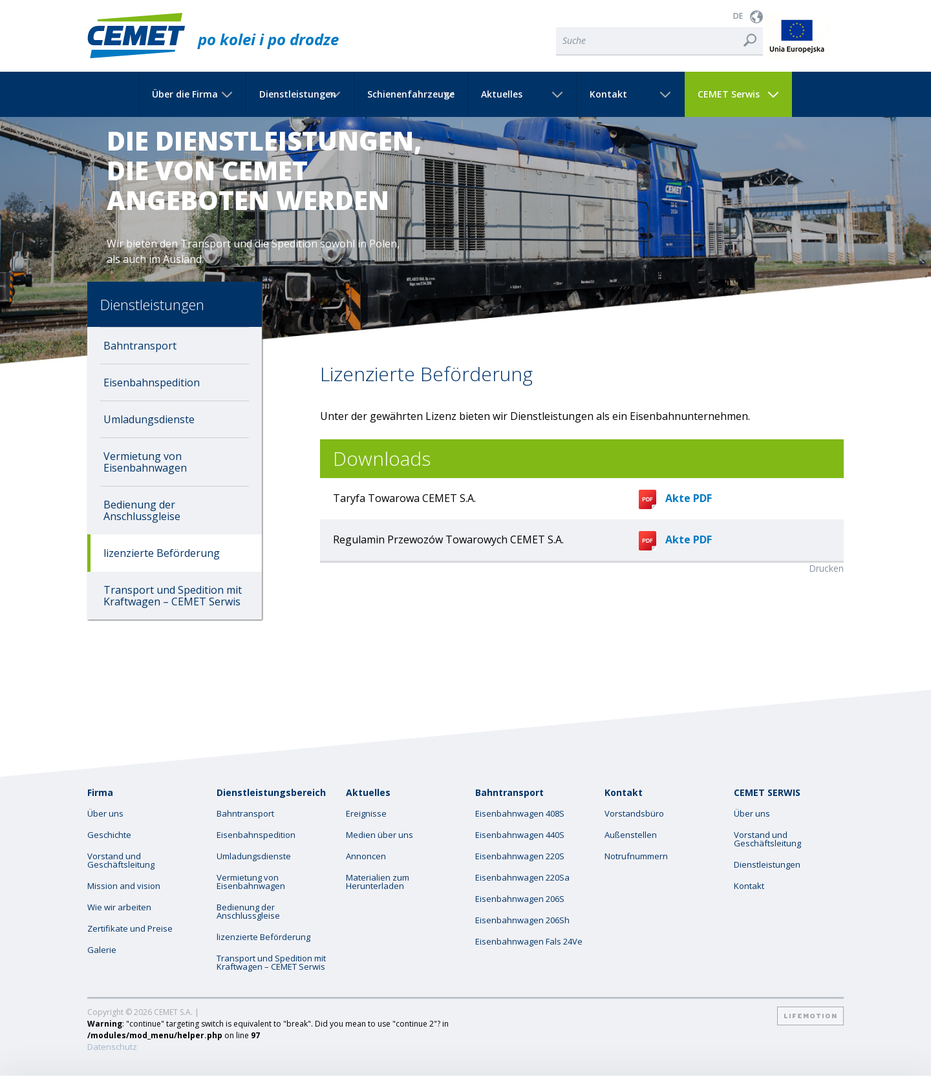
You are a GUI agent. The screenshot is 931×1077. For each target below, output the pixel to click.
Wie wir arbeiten (119, 907)
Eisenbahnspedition (151, 382)
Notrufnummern (636, 856)
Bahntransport (140, 346)
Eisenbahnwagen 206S (519, 899)
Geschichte (109, 835)
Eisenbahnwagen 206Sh (522, 920)
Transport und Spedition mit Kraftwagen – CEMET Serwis (172, 596)
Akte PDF (675, 498)
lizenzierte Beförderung (161, 553)
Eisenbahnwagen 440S (519, 835)
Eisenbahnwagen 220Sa (522, 877)
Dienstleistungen (297, 94)
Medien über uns (379, 835)
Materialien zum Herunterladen (377, 881)
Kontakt (608, 94)
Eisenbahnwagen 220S (519, 856)
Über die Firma (185, 94)
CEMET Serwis (729, 94)
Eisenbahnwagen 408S (519, 814)
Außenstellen (631, 835)
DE (738, 15)
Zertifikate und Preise (130, 929)
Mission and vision (123, 886)
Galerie (101, 950)
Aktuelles (501, 94)
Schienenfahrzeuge (411, 94)
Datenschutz (112, 1047)
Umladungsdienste (149, 419)
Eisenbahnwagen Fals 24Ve (529, 941)
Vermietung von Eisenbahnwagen (145, 462)
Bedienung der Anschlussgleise (141, 510)
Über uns (105, 814)
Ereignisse (366, 814)
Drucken (826, 568)
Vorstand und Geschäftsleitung (121, 860)
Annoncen (366, 856)
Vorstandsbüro (634, 814)
